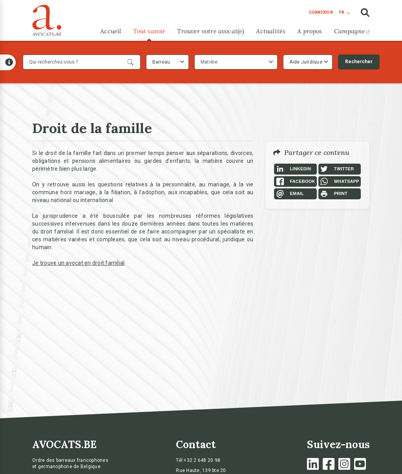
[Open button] (8, 62)
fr (341, 12)
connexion (321, 12)
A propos (309, 31)
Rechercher (359, 61)
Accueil (110, 31)
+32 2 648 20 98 (202, 460)
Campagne (352, 31)
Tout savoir (149, 31)
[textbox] (210, 62)
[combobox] (167, 62)
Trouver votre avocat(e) (210, 31)
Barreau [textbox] (161, 62)
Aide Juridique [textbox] (305, 62)
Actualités (270, 31)
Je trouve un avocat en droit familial (78, 263)
